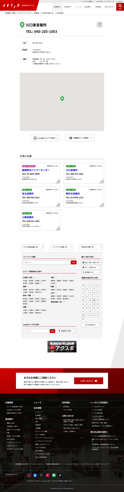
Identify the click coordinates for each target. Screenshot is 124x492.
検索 (120, 9)
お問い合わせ (68, 416)
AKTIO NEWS (11, 439)
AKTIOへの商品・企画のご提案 (72, 425)
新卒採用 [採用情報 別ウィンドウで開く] (66, 406)
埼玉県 (43, 290)
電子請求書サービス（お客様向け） (103, 426)
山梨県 (31, 301)
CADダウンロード (12, 446)
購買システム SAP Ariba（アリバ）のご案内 (104, 440)
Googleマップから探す (14, 410)
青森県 (31, 281)
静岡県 (43, 301)
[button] (62, 99)
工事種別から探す (12, 426)
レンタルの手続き (97, 410)
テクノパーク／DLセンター (43, 438)
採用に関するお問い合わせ (71, 428)
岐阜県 (25, 301)
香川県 (59, 290)
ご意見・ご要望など (69, 431)
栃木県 (31, 290)
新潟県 (25, 299)
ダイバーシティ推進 (41, 431)
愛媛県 (65, 290)
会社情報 (37, 408)
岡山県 (65, 281)
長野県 (31, 299)
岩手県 (25, 283)
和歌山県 (38, 313)
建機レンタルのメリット (42, 444)
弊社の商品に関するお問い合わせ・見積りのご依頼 (74, 421)
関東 (24, 286)
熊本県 (53, 299)
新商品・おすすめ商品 (13, 436)
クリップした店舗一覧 (59, 247)
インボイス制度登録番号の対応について (104, 436)
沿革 (36, 422)
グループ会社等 (40, 434)
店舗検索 (36, 13)
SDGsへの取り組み (41, 457)
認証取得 (38, 425)
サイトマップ (105, 464)
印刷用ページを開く (81, 138)
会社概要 (38, 415)
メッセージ (38, 412)
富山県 (43, 299)
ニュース (37, 402)
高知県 (71, 290)
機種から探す (11, 423)
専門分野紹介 (39, 451)
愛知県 (25, 304)
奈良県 (43, 310)
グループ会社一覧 (90, 267)
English (120, 1)
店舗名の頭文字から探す (14, 413)
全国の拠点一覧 (56, 302)
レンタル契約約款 (97, 413)
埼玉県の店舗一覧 (47, 13)
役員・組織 (38, 418)
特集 (8, 433)
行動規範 (38, 428)
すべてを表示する (90, 325)
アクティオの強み (40, 447)
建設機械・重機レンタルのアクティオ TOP (18, 13)
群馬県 (37, 290)
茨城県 (25, 290)
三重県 (25, 313)
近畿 (24, 307)
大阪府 (25, 310)
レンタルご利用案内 (87, 1)
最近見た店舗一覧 (87, 247)
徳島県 (53, 290)
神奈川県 (38, 292)
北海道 (25, 281)
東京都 (31, 292)
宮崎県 (59, 299)
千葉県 (25, 292)
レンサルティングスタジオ (43, 441)
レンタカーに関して (98, 416)
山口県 (53, 283)
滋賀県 (31, 313)
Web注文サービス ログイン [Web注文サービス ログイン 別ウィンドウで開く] (104, 1)
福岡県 (53, 296)
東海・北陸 (27, 295)
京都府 (31, 310)
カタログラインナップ (13, 442)
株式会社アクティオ (18, 5)
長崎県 (65, 296)
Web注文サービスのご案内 (15, 449)
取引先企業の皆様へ (99, 432)
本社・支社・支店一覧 (91, 262)
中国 (52, 277)
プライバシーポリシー (37, 464)
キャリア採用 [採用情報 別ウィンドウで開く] (67, 410)
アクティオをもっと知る (42, 454)
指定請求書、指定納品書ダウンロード (103, 444)
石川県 (37, 301)
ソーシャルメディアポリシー (70, 464)
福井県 (37, 299)
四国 (52, 286)
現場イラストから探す (13, 429)
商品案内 (9, 419)
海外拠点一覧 (89, 272)
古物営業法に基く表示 (22, 464)
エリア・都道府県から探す (15, 406)
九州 (52, 293)
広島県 (71, 281)
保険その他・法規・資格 (99, 423)
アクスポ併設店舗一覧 (30, 247)
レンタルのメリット (98, 406)
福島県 (37, 283)
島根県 (59, 281)
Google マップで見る (46, 138)
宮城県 (31, 283)
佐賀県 (59, 296)
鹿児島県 (65, 299)
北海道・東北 (27, 277)
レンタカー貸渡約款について (100, 419)
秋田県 (37, 281)
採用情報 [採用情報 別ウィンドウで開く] (98, 7)
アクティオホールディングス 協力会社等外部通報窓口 (105, 448)
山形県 (43, 281)
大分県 (71, 296)
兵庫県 (37, 310)
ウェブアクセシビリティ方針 (90, 464)
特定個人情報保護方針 (53, 464)
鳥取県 (53, 281)
